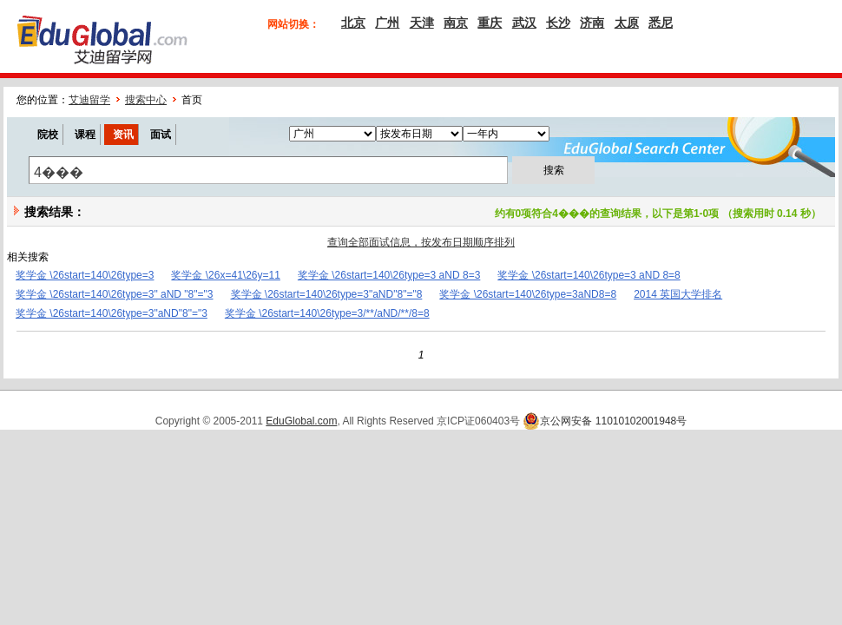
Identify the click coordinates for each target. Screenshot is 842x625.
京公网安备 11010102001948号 (605, 421)
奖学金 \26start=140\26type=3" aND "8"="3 (115, 294)
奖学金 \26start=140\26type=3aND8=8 (527, 294)
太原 (627, 23)
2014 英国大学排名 (678, 294)
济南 (592, 23)
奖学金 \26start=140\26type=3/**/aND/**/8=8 (327, 313)
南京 (456, 23)
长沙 (558, 23)
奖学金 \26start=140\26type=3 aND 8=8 (588, 275)
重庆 (489, 23)
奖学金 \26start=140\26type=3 (85, 275)
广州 (387, 23)
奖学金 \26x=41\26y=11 (225, 275)
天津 (422, 23)
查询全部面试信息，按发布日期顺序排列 (421, 242)
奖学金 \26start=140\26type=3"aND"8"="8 (327, 294)
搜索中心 (146, 100)
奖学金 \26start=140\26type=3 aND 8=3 (389, 275)
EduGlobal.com (301, 421)
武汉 (524, 23)
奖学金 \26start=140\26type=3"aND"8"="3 (111, 313)
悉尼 (660, 23)
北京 (353, 23)
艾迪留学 (89, 100)
